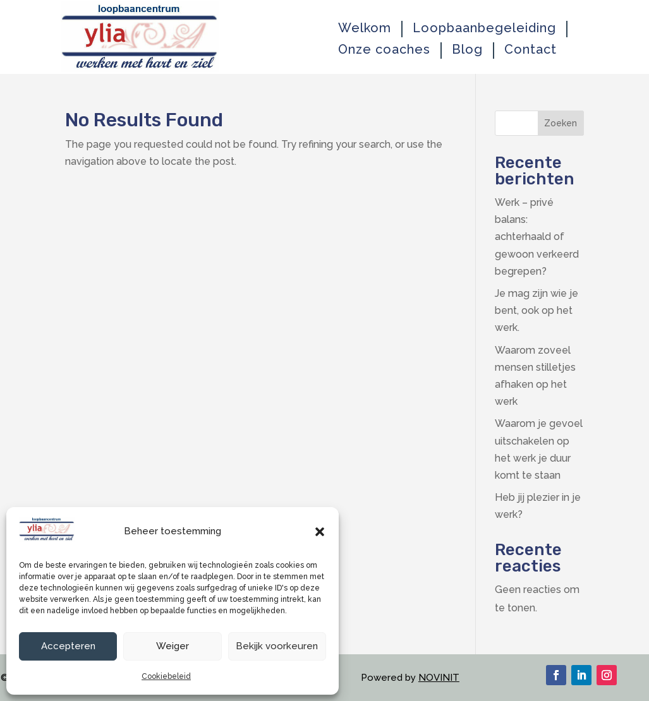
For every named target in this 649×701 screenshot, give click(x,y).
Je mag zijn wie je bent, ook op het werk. (536, 310)
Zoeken (560, 123)
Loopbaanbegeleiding (484, 28)
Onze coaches (384, 49)
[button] (319, 531)
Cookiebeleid (166, 676)
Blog (467, 49)
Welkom (364, 28)
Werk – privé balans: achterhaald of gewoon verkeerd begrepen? (537, 236)
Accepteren (68, 646)
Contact (530, 49)
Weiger (172, 646)
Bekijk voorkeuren (277, 646)
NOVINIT (438, 677)
